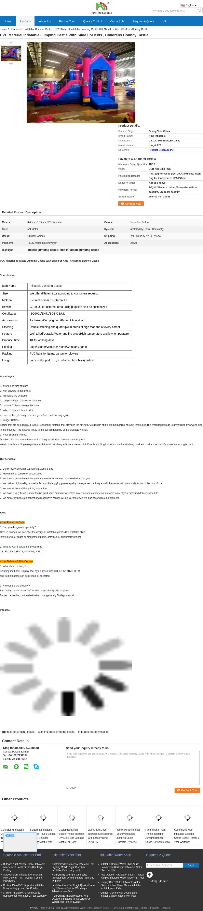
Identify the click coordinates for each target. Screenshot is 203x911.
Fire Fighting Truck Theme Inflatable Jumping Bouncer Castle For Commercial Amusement (157, 837)
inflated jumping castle (20, 731)
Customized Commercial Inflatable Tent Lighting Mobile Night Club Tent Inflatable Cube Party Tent (73, 867)
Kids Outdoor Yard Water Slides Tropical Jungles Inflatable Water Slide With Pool (122, 876)
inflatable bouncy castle (93, 731)
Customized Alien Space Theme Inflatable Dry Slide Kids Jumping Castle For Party (72, 835)
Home (7, 21)
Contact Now (133, 203)
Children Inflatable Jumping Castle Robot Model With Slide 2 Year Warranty (24, 894)
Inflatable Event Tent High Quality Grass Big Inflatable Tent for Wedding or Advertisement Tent (73, 888)
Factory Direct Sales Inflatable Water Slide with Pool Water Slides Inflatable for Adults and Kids (120, 885)
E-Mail (152, 881)
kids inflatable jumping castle (56, 731)
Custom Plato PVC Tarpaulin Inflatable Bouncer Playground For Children (23, 887)
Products (25, 21)
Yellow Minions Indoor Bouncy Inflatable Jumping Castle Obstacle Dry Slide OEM (128, 837)
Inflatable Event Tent (66, 855)
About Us (45, 21)
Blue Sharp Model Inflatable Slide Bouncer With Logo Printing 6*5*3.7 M (100, 835)
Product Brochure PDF (162, 150)
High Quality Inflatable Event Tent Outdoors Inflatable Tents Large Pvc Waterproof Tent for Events (71, 898)
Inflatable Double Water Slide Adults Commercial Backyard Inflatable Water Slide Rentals (121, 867)
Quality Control (92, 21)
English (191, 5)
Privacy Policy (37, 908)
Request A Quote (143, 21)
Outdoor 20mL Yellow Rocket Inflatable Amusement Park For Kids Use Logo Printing (24, 867)
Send (191, 865)
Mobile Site (153, 886)
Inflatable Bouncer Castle (38, 29)
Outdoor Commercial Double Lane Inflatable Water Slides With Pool (118, 894)
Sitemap (163, 881)
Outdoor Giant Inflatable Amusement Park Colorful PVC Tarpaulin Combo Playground (22, 877)
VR (164, 21)
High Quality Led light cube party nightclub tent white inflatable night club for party (73, 877)
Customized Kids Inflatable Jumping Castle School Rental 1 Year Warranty (186, 835)
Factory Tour (67, 21)
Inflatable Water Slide (115, 855)
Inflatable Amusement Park (22, 855)
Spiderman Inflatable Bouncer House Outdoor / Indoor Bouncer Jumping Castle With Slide (43, 837)
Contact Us (117, 21)
